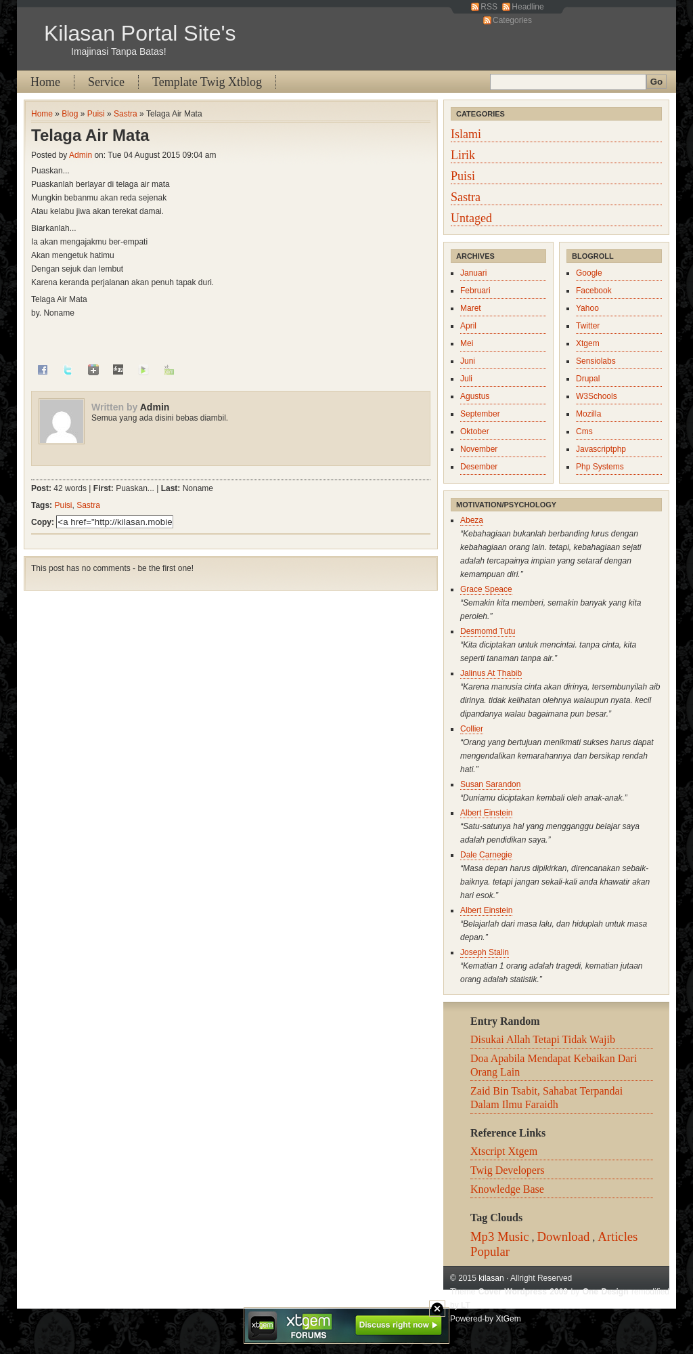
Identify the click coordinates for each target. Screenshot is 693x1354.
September (480, 414)
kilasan (491, 1278)
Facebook (594, 290)
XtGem (507, 1319)
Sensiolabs (596, 361)
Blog (70, 114)
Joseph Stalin (484, 952)
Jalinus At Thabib (491, 673)
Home (45, 82)
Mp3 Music (499, 1236)
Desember (478, 466)
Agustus (474, 396)
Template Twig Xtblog (207, 82)
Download (563, 1236)
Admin (80, 155)
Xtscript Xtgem (503, 1151)
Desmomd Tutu (487, 631)
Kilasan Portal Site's (140, 33)
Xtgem (588, 343)
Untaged (471, 218)
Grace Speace (486, 589)
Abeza (471, 520)
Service (106, 82)
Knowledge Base (507, 1189)
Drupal (588, 378)
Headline (527, 7)
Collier (471, 729)
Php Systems (600, 466)
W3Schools (596, 396)
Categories (512, 20)
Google (589, 273)
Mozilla (588, 414)
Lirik (463, 155)
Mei (466, 343)
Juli (466, 378)
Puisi (96, 114)
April (468, 326)
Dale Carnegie (486, 855)
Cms (584, 431)
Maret (470, 308)
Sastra (125, 114)
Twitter (588, 326)
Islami (466, 134)
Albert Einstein (486, 813)
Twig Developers (507, 1170)
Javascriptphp (601, 449)
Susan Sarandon (490, 784)
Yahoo (587, 308)
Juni (467, 361)
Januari (473, 273)
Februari (475, 290)
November (478, 449)
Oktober (474, 431)
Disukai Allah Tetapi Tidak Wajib (542, 1039)
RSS (488, 7)
